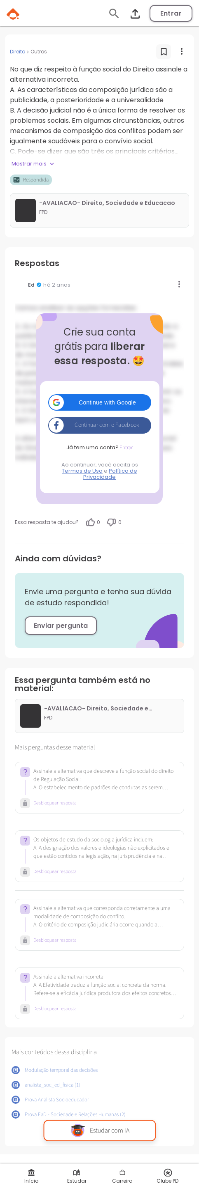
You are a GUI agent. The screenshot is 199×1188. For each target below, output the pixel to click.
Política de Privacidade (110, 474)
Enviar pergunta (61, 625)
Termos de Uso (82, 471)
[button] (99, 402)
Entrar (171, 13)
